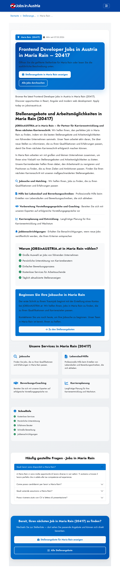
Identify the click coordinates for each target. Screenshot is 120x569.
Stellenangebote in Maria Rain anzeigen (45, 74)
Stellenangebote (30, 15)
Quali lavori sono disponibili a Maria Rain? (36, 467)
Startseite (14, 15)
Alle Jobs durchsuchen (33, 82)
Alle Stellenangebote (60, 550)
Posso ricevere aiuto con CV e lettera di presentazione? (42, 497)
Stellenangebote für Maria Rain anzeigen (60, 539)
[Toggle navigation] (106, 6)
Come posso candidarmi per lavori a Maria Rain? (39, 484)
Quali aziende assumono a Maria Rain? (35, 491)
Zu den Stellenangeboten (60, 329)
